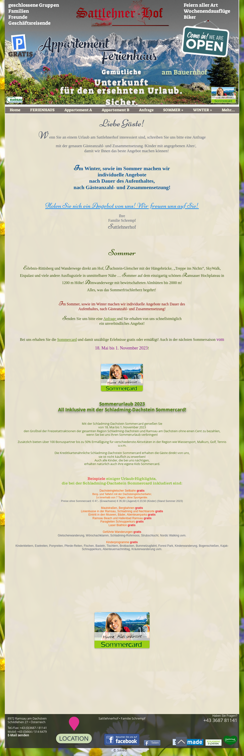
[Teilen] (152, 743)
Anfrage (199, 137)
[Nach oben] (181, 741)
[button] (55, 614)
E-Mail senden (18, 735)
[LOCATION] (74, 738)
